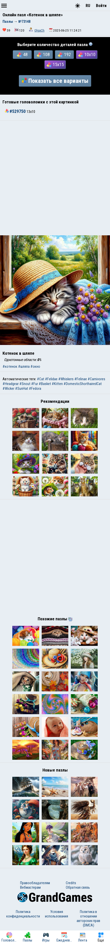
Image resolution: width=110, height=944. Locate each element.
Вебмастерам (30, 887)
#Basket (45, 384)
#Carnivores (96, 379)
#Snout (24, 384)
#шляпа (24, 366)
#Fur (34, 384)
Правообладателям (35, 883)
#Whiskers (66, 379)
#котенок (10, 366)
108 (43, 54)
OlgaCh (39, 30)
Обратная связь (78, 887)
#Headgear (11, 384)
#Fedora (35, 388)
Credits (71, 883)
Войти (101, 5)
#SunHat (21, 388)
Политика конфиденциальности (23, 913)
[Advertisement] (55, 178)
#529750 (16, 111)
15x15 (55, 64)
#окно (35, 366)
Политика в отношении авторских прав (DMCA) (88, 918)
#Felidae (51, 379)
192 (64, 54)
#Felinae (80, 379)
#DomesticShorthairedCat (83, 384)
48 (22, 54)
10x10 (86, 54)
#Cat (40, 379)
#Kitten (57, 384)
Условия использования (56, 913)
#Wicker (8, 388)
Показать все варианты (55, 80)
